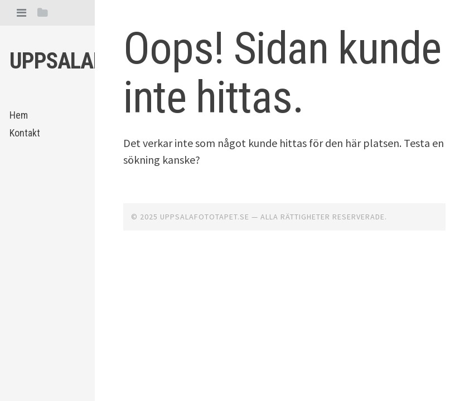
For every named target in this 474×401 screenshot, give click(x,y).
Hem (18, 115)
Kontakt (24, 133)
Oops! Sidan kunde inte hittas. (282, 73)
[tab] (21, 12)
